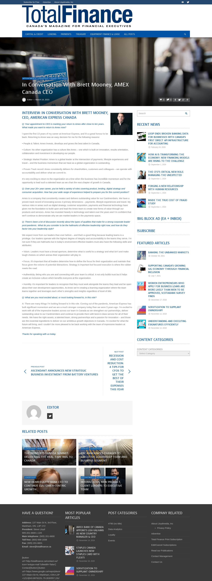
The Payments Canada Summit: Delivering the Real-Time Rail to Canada (48, 434)
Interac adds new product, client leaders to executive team (101, 463)
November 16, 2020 (85, 539)
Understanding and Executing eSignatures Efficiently (167, 322)
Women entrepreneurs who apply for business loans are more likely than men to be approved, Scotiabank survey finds (166, 289)
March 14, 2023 (42, 100)
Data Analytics (115, 506)
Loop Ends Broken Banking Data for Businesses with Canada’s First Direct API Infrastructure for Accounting (168, 138)
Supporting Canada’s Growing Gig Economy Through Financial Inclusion (168, 269)
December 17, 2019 (157, 300)
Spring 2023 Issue (58, 78)
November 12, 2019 (157, 314)
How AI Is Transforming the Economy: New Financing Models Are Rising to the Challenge (168, 158)
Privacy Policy (164, 505)
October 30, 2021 (156, 256)
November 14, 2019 (85, 518)
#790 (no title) (115, 501)
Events (111, 518)
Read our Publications (162, 528)
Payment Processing (106, 455)
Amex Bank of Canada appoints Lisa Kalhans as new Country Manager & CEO (90, 509)
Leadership (43, 78)
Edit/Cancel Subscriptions (164, 522)
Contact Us (156, 539)
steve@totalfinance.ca (40, 524)
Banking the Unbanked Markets (168, 252)
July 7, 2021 (154, 276)
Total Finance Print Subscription (166, 517)
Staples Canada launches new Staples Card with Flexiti (88, 530)
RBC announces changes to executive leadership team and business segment (104, 434)
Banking (85, 426)
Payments (42, 426)
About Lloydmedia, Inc (162, 501)
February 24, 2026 (156, 147)
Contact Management (161, 533)
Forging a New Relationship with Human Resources (165, 187)
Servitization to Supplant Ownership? (164, 308)
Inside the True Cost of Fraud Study (167, 202)
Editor (29, 100)
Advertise (156, 511)
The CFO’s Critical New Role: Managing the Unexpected (166, 173)
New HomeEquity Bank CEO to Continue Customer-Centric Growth (46, 463)
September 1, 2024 (157, 165)
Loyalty (111, 512)
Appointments (29, 78)
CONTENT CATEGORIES (150, 349)
